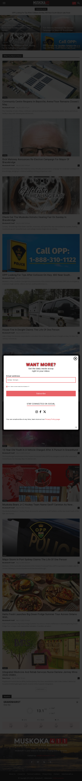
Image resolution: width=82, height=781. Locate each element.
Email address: (13, 376)
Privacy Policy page (52, 419)
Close (75, 358)
